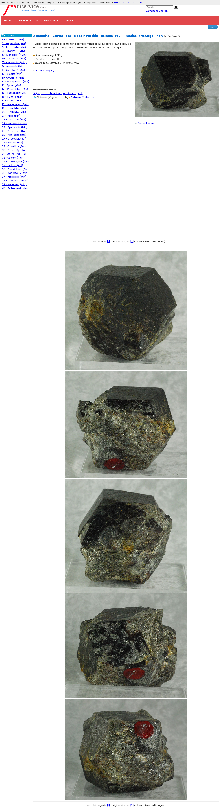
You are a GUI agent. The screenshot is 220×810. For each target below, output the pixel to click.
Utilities (68, 20)
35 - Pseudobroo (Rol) (15, 169)
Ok (140, 2)
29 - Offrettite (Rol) (14, 146)
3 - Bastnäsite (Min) (14, 47)
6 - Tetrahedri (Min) (14, 58)
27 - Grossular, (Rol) (14, 138)
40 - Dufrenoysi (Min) (15, 188)
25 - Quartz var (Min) (15, 131)
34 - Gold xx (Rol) (12, 165)
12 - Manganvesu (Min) (15, 81)
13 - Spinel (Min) (11, 85)
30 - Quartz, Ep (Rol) (14, 150)
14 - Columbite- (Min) (15, 89)
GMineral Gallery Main (83, 97)
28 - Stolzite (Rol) (12, 142)
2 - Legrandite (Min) (14, 43)
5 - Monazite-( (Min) (14, 55)
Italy (80, 93)
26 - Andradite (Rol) (14, 135)
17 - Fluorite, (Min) (13, 100)
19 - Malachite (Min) (14, 108)
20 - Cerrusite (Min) (14, 112)
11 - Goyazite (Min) (13, 77)
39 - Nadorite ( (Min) (14, 184)
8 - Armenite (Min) (13, 66)
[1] (108, 241)
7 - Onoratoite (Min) (14, 62)
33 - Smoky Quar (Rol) (15, 161)
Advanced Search (157, 11)
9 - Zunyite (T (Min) (13, 70)
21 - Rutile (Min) (11, 116)
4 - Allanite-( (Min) (13, 51)
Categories (23, 20)
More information (124, 2)
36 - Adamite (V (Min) (15, 173)
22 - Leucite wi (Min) (14, 119)
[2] (132, 241)
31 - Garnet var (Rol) (14, 154)
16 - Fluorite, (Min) (13, 97)
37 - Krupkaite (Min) (14, 177)
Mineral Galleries (47, 20)
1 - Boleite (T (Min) (13, 39)
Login (212, 27)
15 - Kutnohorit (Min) (14, 93)
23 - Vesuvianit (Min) (14, 123)
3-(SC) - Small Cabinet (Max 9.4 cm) (55, 93)
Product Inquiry (45, 70)
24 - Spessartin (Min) (15, 127)
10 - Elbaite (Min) (12, 74)
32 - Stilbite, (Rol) (12, 158)
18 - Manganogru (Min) (15, 104)
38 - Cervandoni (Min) (15, 180)
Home (7, 20)
